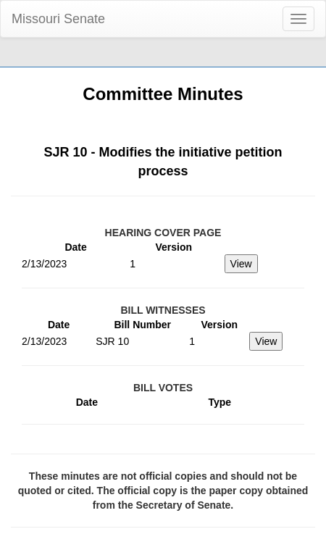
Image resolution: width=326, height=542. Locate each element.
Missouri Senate (58, 19)
